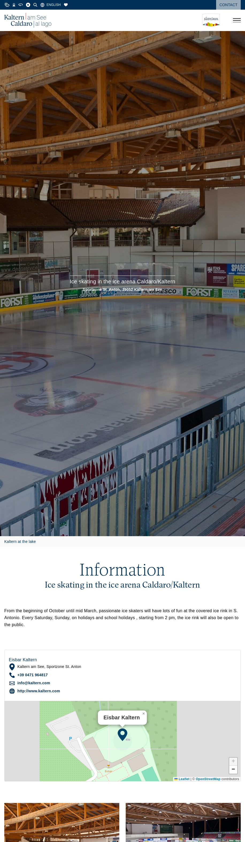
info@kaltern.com (33, 683)
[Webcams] (14, 4)
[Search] (35, 5)
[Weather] (6, 4)
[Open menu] (237, 20)
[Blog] (28, 5)
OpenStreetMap (208, 779)
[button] (122, 734)
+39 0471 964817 (32, 675)
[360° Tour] (20, 4)
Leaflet (181, 779)
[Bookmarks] (66, 4)
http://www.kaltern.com (38, 691)
